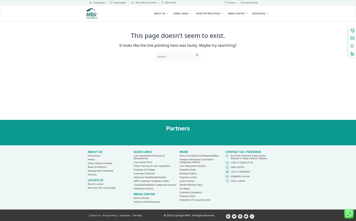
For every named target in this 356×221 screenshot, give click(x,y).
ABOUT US (161, 13)
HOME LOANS (182, 13)
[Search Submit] (197, 54)
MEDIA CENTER (237, 13)
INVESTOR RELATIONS (209, 13)
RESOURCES (260, 13)
